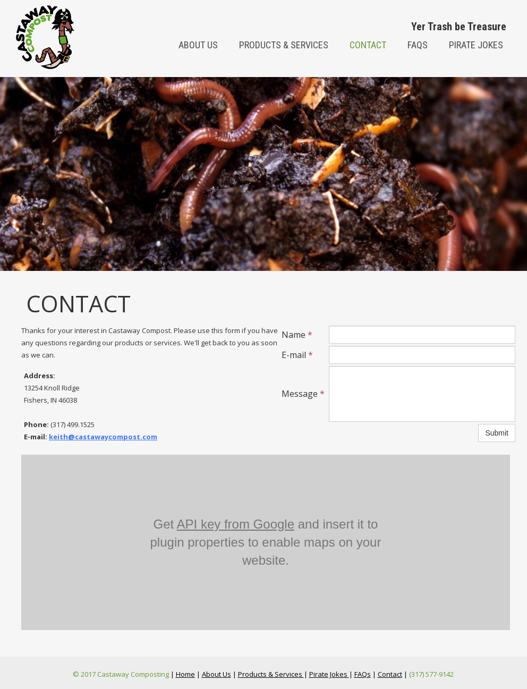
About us (198, 44)
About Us (216, 674)
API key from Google (235, 524)
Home (185, 674)
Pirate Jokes (476, 44)
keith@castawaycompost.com (103, 436)
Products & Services (283, 44)
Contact (368, 44)
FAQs (417, 44)
